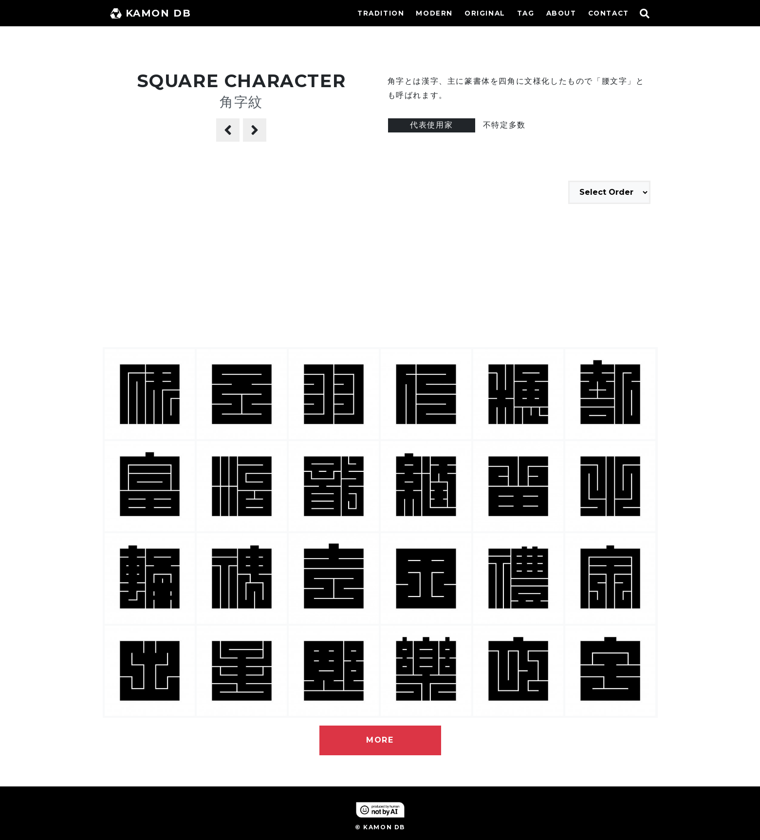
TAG (526, 13)
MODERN (434, 13)
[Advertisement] (380, 277)
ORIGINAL (484, 13)
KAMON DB (150, 13)
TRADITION (380, 13)
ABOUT (561, 13)
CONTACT (608, 13)
